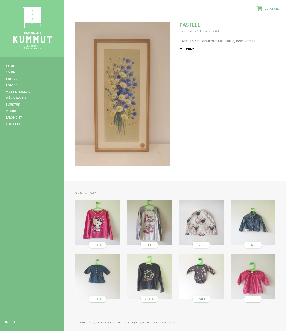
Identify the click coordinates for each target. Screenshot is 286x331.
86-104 (10, 72)
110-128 (11, 79)
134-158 (11, 85)
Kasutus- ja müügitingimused (132, 322)
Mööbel (12, 111)
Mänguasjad (16, 98)
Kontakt (13, 124)
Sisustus (13, 104)
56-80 (10, 66)
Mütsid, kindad (18, 91)
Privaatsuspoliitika (164, 322)
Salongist (14, 117)
